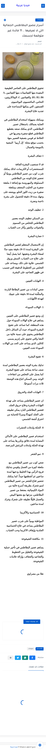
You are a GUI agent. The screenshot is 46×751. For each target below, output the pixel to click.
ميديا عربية (23, 5)
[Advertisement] (23, 597)
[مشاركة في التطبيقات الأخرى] (11, 658)
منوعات (39, 20)
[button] (32, 658)
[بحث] (3, 6)
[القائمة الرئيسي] (43, 6)
